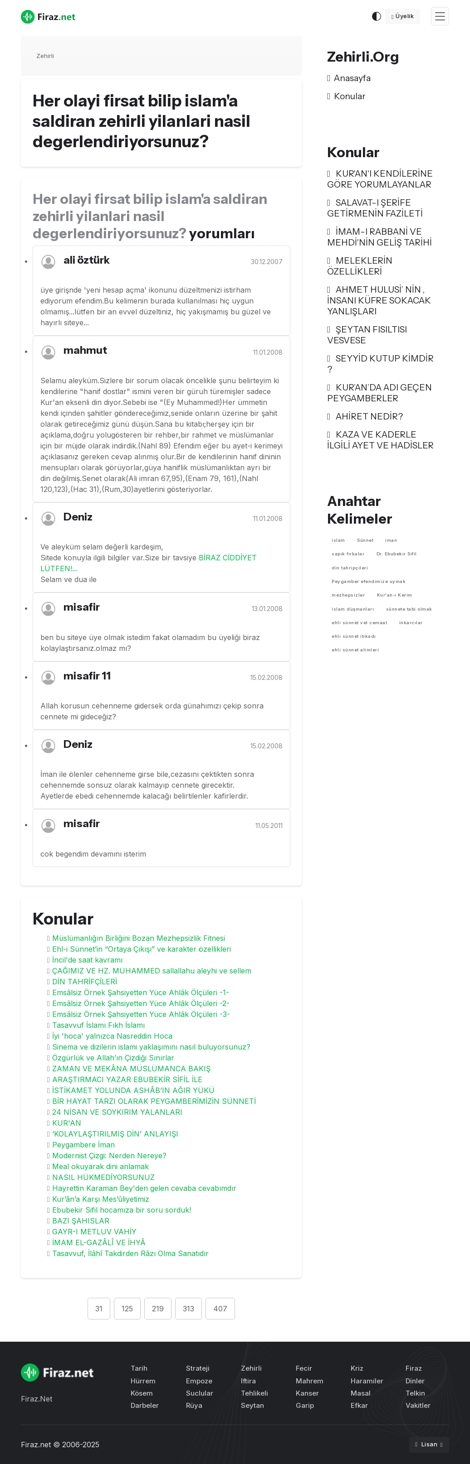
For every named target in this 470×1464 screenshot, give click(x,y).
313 (188, 1308)
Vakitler (418, 1405)
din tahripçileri (350, 567)
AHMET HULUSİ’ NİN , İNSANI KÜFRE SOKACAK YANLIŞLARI (379, 300)
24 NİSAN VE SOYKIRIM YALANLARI (117, 1112)
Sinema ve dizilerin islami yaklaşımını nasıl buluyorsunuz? (151, 1046)
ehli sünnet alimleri (355, 649)
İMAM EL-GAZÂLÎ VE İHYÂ (99, 1242)
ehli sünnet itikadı (354, 636)
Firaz (414, 1368)
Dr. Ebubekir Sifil (397, 553)
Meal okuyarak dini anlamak (100, 1166)
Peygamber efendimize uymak (369, 581)
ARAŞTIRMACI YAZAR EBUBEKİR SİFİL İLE (127, 1079)
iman (391, 540)
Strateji (198, 1368)
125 (127, 1308)
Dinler (415, 1381)
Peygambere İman (83, 1144)
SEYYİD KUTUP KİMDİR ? (380, 364)
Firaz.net (36, 1444)
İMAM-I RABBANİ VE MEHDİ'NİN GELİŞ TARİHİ (379, 237)
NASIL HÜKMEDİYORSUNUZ (103, 1177)
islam (338, 540)
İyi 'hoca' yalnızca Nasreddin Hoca (112, 1035)
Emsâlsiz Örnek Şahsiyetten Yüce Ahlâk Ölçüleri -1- (140, 992)
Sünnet (365, 540)
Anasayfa (349, 77)
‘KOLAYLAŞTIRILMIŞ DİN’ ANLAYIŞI (115, 1133)
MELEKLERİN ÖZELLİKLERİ (359, 266)
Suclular (199, 1393)
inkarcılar (411, 622)
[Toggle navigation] (440, 16)
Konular (346, 96)
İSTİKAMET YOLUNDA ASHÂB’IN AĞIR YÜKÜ (133, 1090)
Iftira (248, 1381)
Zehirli (45, 55)
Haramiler (367, 1381)
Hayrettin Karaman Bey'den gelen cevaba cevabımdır (144, 1188)
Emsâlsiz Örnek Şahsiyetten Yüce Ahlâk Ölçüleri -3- (141, 1014)
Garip (305, 1405)
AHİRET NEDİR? (365, 416)
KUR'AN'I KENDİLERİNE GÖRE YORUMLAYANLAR (380, 179)
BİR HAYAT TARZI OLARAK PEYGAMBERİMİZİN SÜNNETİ (154, 1101)
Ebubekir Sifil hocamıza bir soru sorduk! (121, 1209)
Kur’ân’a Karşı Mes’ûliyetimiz (100, 1199)
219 (158, 1308)
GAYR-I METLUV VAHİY (94, 1231)
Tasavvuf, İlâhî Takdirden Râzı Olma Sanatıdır (130, 1253)
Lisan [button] (427, 1444)
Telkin (415, 1393)
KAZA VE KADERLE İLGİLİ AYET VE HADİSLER (380, 440)
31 (99, 1308)
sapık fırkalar (348, 553)
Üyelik (403, 15)
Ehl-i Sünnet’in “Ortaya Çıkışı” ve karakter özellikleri (141, 949)
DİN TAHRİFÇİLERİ (84, 981)
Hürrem (143, 1381)
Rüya (194, 1405)
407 (220, 1308)
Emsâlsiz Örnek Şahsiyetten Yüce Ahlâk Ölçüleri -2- (141, 1003)
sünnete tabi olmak (409, 609)
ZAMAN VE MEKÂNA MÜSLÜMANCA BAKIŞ (131, 1068)
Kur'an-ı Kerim (394, 594)
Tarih (139, 1368)
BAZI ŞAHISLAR (80, 1220)
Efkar (359, 1405)
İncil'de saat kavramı (87, 959)
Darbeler (145, 1405)
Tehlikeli (254, 1393)
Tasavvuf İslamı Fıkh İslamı (98, 1025)
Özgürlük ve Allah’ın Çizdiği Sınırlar (113, 1057)
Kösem (142, 1393)
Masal (361, 1393)
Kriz (357, 1368)
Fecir (304, 1368)
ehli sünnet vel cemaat (359, 622)
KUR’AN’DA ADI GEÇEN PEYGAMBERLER (379, 393)
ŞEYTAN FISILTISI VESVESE (367, 335)
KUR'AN (66, 1122)
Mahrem (309, 1381)
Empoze (199, 1381)
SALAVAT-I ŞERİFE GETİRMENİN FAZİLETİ (375, 208)
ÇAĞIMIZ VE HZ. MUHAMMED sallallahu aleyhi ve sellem (151, 970)
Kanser (307, 1393)
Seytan (252, 1405)
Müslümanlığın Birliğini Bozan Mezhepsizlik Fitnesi (138, 938)
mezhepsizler (348, 594)
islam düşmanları (353, 609)
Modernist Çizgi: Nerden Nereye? (109, 1155)
